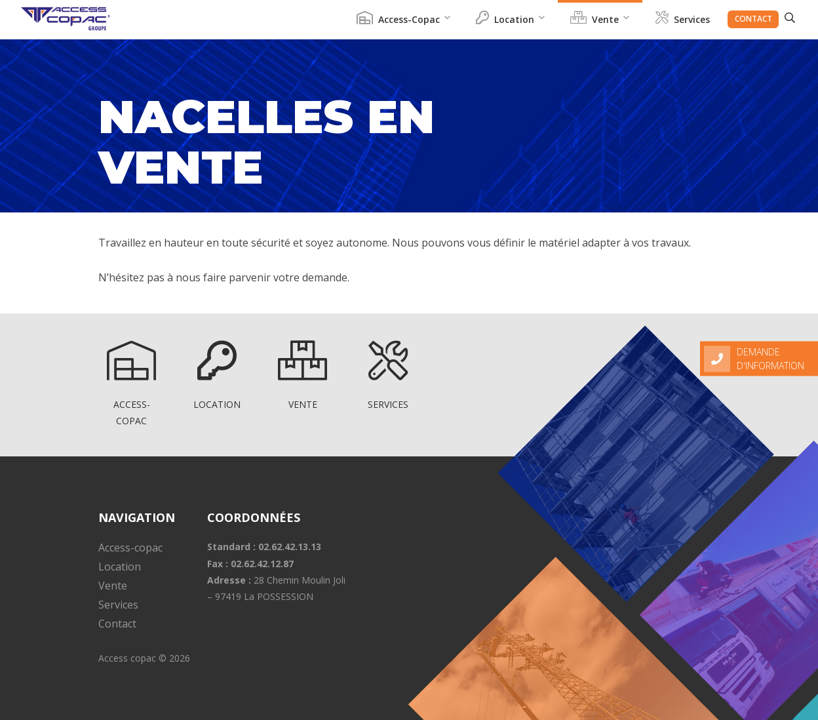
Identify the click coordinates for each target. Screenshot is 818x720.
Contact (753, 18)
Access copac (127, 658)
